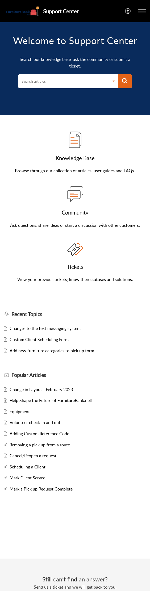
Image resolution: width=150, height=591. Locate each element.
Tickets (75, 266)
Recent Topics (26, 314)
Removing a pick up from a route (40, 445)
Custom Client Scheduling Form (39, 339)
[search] (63, 81)
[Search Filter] (114, 81)
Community (75, 212)
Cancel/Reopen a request (33, 456)
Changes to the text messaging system (45, 328)
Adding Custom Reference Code (39, 434)
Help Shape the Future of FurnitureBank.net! (51, 400)
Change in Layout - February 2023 (41, 389)
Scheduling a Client (27, 467)
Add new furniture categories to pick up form (52, 351)
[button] (142, 11)
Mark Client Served (27, 478)
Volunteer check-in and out (35, 422)
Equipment (20, 411)
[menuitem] (128, 11)
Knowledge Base (75, 158)
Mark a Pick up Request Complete (41, 489)
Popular (28, 375)
